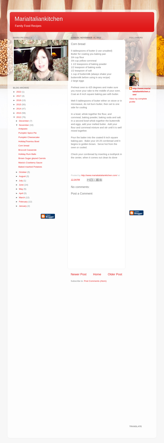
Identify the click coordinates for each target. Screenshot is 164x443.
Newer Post (78, 274)
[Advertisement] (142, 156)
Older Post (115, 274)
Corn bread (23, 145)
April (21, 193)
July (21, 180)
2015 (19, 104)
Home (97, 274)
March (22, 197)
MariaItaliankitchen (39, 19)
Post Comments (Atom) (95, 281)
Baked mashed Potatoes (30, 167)
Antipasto (22, 129)
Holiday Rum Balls (27, 154)
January (23, 206)
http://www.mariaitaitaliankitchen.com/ (142, 91)
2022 (19, 92)
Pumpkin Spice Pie (27, 133)
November (24, 125)
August (22, 176)
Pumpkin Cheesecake (28, 137)
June (21, 185)
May (21, 189)
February (23, 201)
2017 (19, 96)
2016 (19, 100)
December (24, 121)
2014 (19, 108)
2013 (19, 113)
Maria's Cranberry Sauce (30, 162)
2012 (19, 117)
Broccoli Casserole (27, 150)
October (23, 172)
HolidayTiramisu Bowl (28, 141)
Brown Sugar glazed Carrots (32, 158)
